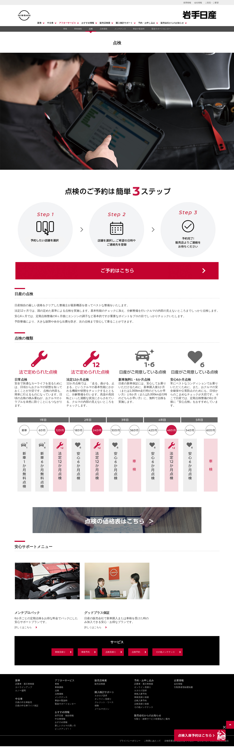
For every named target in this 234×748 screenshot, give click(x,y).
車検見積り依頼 (141, 697)
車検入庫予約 (140, 694)
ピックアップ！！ (63, 729)
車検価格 (78, 29)
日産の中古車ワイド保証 (26, 705)
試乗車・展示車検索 (24, 684)
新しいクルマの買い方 (65, 725)
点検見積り (110, 652)
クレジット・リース (104, 702)
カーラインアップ (23, 687)
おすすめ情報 (87, 23)
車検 (65, 29)
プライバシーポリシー (129, 741)
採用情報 (187, 3)
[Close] (224, 727)
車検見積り (60, 652)
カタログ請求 (101, 695)
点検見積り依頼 (141, 704)
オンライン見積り (103, 699)
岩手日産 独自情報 (64, 715)
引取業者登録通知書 (183, 687)
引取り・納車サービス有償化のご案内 (152, 719)
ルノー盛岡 (20, 690)
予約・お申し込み (146, 23)
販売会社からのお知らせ (172, 23)
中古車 (50, 23)
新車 (39, 23)
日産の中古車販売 (23, 702)
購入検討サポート (124, 23)
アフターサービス (67, 23)
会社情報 (198, 3)
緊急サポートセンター (161, 29)
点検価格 (103, 29)
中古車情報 (60, 719)
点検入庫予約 (140, 700)
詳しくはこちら (23, 627)
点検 (91, 29)
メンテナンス (120, 29)
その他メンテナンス (165, 652)
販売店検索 (105, 23)
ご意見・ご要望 (212, 3)
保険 (97, 705)
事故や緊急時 (138, 29)
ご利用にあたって (152, 741)
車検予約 (85, 652)
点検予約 (136, 652)
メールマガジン (102, 709)
